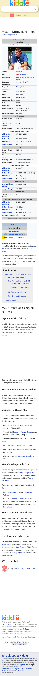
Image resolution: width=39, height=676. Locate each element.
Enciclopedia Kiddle (9, 624)
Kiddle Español (6, 669)
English (26, 15)
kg (19, 94)
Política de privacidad (9, 671)
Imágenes (18, 15)
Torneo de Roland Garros (22, 432)
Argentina (21, 553)
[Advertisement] (19, 23)
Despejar (31, 9)
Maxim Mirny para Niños (11, 637)
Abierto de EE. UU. (8, 144)
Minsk (18, 87)
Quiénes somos (27, 669)
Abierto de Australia (25, 456)
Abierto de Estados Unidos (19, 425)
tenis (32, 246)
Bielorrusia (22, 74)
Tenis (10, 228)
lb (24, 94)
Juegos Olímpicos (8, 189)
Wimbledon (6, 142)
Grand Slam (9, 416)
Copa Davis (19, 547)
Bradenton (19, 77)
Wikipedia (22, 665)
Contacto (21, 671)
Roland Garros (7, 139)
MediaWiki (17, 667)
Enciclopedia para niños (9, 34)
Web (12, 15)
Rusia (14, 553)
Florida (26, 77)
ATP (18, 124)
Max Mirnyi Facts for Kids (25, 569)
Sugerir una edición (19, 644)
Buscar (35, 9)
